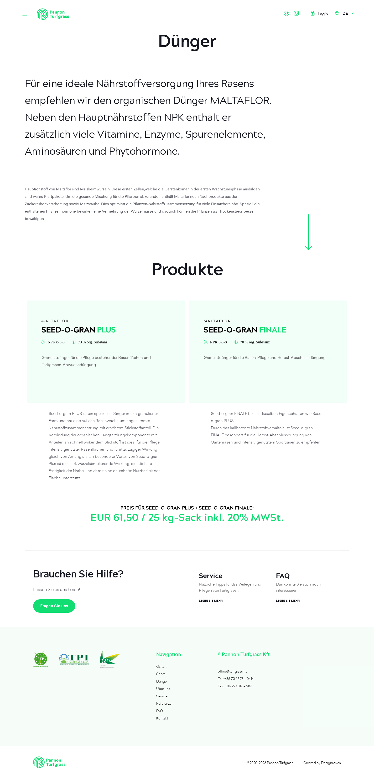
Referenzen (164, 703)
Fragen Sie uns (54, 606)
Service (161, 696)
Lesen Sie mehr (211, 601)
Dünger (162, 681)
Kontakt (162, 718)
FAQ (159, 711)
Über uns (163, 688)
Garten (161, 666)
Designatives (331, 762)
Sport (160, 674)
